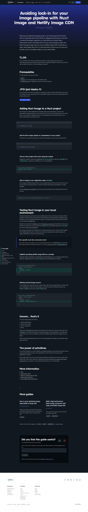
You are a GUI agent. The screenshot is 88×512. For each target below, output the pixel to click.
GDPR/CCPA (23, 504)
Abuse (28, 504)
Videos (36, 2)
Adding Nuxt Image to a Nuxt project (7, 256)
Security (18, 504)
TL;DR (2, 250)
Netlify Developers (10, 488)
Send (25, 455)
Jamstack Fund (23, 496)
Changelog (28, 2)
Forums (36, 493)
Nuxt (22, 372)
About (21, 490)
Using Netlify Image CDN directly (29, 379)
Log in (73, 2)
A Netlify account (25, 81)
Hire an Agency (38, 494)
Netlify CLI (23, 79)
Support (36, 490)
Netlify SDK (9, 490)
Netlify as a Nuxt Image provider (29, 375)
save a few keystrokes (31, 227)
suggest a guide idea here (47, 459)
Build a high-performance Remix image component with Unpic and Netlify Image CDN (56, 403)
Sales (36, 488)
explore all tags (59, 424)
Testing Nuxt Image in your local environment (7, 259)
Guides (32, 2)
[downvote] (64, 441)
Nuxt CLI (47, 115)
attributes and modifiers (30, 189)
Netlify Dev (32, 221)
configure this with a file (57, 244)
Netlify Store (22, 497)
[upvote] (60, 441)
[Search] (69, 2)
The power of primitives (6, 262)
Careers (21, 491)
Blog (21, 488)
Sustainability (23, 499)
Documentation (47, 2)
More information (4, 263)
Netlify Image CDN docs (27, 377)
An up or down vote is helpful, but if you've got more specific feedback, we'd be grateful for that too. (43, 446)
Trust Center (9, 504)
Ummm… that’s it (4, 260)
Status (36, 491)
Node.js (22, 78)
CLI (42, 2)
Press (21, 494)
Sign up (78, 2)
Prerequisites (4, 252)
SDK (40, 2)
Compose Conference (24, 493)
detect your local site (48, 224)
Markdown (49, 27)
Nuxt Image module (26, 373)
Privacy (14, 504)
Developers (20, 2)
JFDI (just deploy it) (5, 253)
